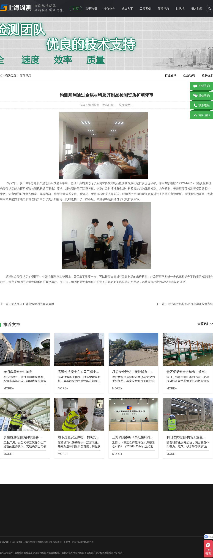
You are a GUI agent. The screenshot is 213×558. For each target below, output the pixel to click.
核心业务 (109, 8)
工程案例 (145, 8)
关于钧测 (91, 8)
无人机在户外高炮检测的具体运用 (32, 303)
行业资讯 (170, 75)
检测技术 (207, 75)
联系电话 (201, 105)
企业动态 (189, 75)
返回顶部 (201, 115)
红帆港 (180, 8)
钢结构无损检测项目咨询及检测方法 (190, 303)
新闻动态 (163, 8)
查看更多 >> (205, 323)
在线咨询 (201, 86)
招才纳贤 (197, 8)
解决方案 (127, 8)
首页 (76, 8)
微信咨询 (201, 96)
